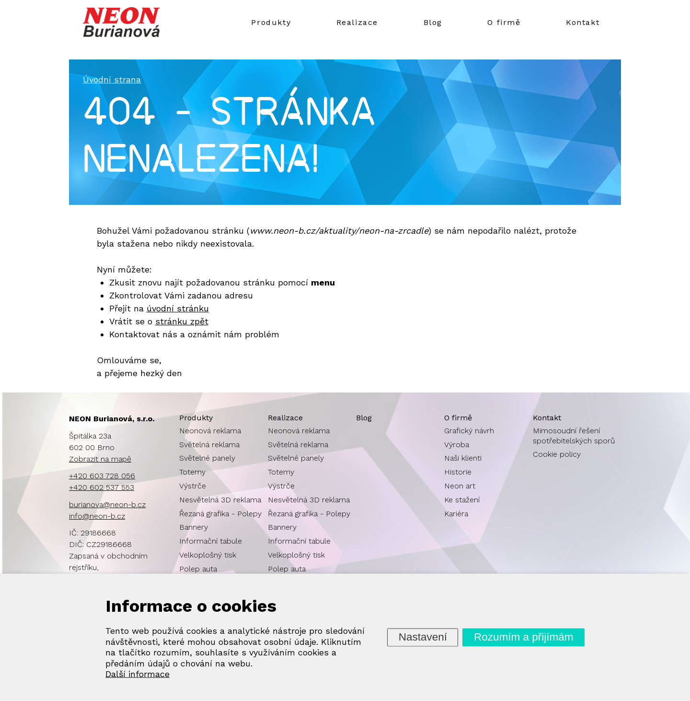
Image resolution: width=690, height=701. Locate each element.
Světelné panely (207, 458)
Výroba (456, 444)
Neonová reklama (210, 430)
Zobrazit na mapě (100, 458)
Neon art (459, 485)
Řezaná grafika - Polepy (220, 513)
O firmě (503, 22)
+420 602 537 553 (101, 487)
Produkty (271, 22)
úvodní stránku (178, 308)
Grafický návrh (469, 430)
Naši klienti (463, 458)
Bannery (193, 527)
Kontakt (582, 22)
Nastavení (423, 637)
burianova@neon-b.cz (107, 504)
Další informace (137, 674)
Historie (458, 471)
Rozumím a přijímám (524, 637)
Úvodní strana (112, 79)
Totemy (192, 471)
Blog (433, 22)
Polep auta (198, 568)
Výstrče (192, 485)
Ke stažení (462, 499)
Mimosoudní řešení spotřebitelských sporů (574, 435)
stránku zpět (181, 321)
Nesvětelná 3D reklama (220, 499)
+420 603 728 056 (102, 475)
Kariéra (456, 513)
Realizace (357, 22)
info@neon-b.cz (97, 516)
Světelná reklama (209, 444)
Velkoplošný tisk (207, 554)
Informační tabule (210, 541)
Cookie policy (557, 454)
